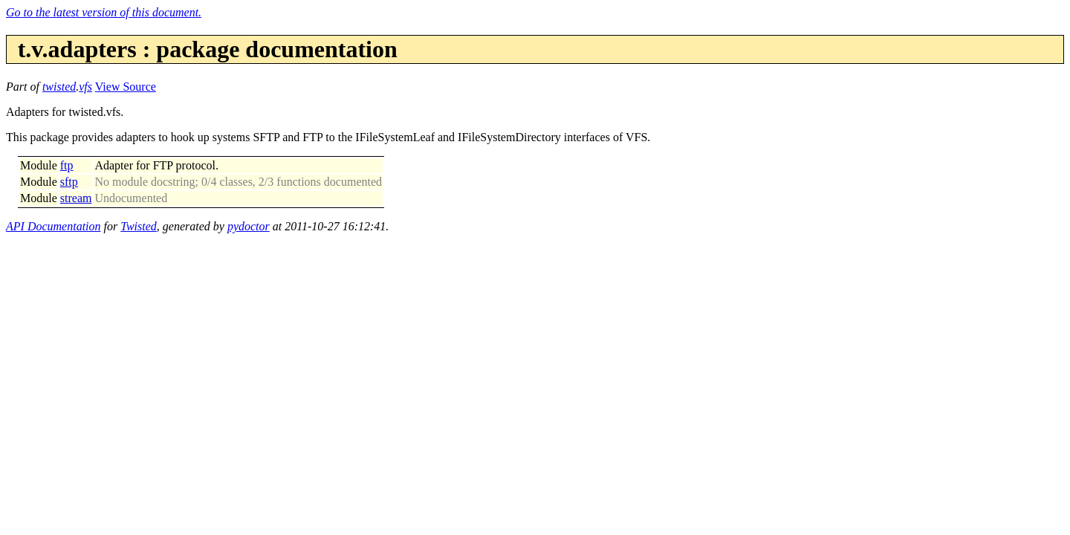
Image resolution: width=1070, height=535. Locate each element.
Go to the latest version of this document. (103, 12)
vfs (85, 86)
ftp (67, 165)
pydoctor (248, 226)
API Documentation (53, 226)
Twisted (138, 226)
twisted (59, 86)
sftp (69, 181)
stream (76, 198)
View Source (125, 86)
